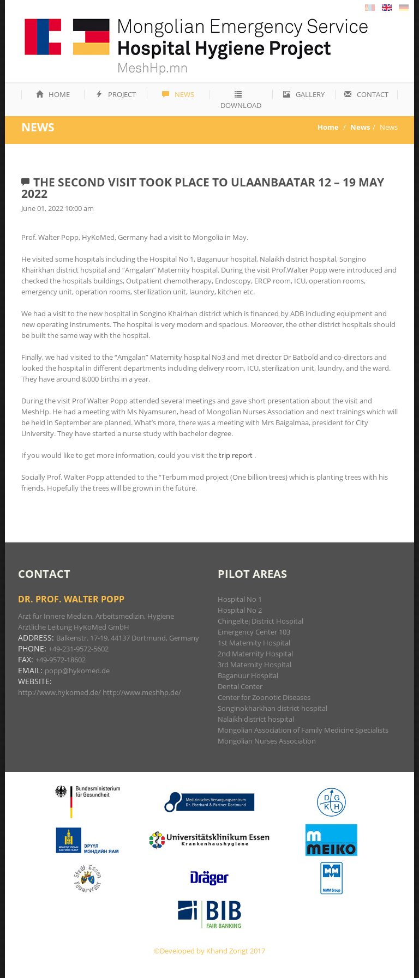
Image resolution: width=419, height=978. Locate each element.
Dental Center (240, 686)
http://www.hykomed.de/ (59, 692)
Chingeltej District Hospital (260, 621)
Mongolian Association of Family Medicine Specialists (303, 730)
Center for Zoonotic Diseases (264, 697)
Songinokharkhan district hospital (272, 708)
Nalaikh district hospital (256, 719)
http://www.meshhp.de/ (142, 692)
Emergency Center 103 (254, 632)
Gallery (304, 94)
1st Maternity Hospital (254, 643)
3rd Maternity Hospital (254, 664)
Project (115, 94)
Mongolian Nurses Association (267, 741)
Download (240, 100)
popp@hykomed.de (77, 670)
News (178, 94)
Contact (366, 94)
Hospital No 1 (240, 599)
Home (53, 94)
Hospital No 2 (240, 610)
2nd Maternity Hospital (255, 654)
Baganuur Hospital (248, 675)
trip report (236, 455)
